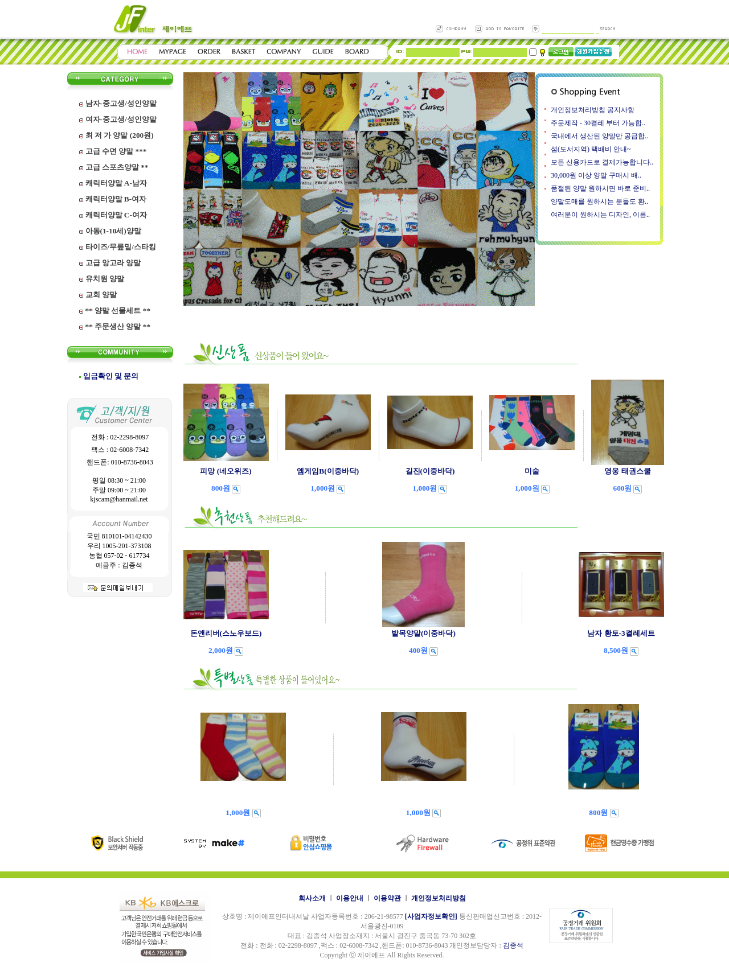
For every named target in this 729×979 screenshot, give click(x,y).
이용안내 (349, 898)
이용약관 (387, 898)
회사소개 (312, 898)
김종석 (513, 945)
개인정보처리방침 (438, 898)
